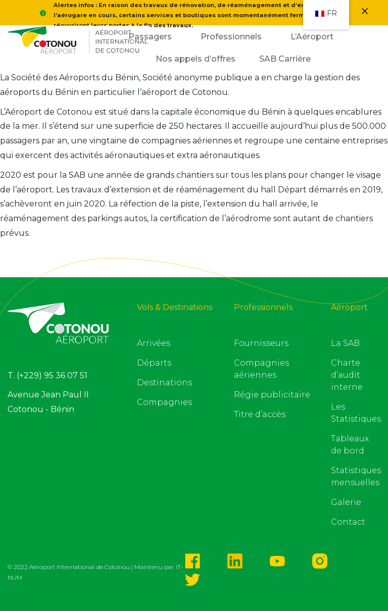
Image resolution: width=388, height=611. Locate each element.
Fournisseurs (261, 343)
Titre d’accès (259, 414)
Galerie (346, 502)
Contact (348, 522)
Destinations (164, 382)
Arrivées (153, 343)
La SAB (345, 343)
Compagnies (164, 402)
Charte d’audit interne (347, 375)
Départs (154, 363)
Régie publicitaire (272, 394)
